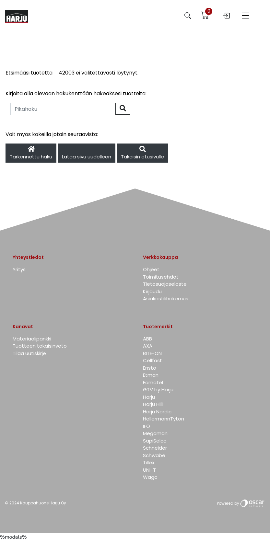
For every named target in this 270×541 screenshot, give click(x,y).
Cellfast (152, 360)
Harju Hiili (153, 404)
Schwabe (154, 455)
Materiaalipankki (32, 338)
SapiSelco (155, 440)
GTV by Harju (158, 389)
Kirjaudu (152, 291)
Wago (150, 477)
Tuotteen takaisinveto (40, 345)
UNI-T (149, 469)
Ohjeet (151, 269)
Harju (149, 397)
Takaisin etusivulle (142, 153)
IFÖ (146, 426)
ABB (147, 338)
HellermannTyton (163, 418)
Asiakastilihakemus (165, 298)
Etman (150, 375)
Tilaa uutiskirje (29, 353)
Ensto (149, 367)
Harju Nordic (157, 411)
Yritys (19, 269)
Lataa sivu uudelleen (86, 156)
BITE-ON (152, 353)
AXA (147, 345)
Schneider (155, 447)
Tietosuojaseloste (165, 284)
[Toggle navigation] (245, 16)
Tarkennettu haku (31, 153)
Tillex (148, 462)
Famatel (153, 382)
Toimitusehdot (161, 276)
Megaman (155, 433)
